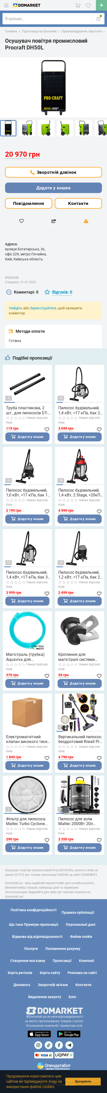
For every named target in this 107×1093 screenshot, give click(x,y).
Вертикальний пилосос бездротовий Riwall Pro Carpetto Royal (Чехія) (80, 741)
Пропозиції (62, 961)
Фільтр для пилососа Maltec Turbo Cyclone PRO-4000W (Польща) (26, 824)
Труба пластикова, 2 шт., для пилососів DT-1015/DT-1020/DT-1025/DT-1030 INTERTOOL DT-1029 (27, 410)
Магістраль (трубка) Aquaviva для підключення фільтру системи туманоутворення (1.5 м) (26, 658)
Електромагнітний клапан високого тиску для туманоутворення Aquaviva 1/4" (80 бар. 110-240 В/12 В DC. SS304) (28, 741)
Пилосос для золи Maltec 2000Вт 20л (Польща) (75, 824)
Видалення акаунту (44, 997)
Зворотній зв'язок (53, 985)
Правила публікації (78, 912)
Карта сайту (50, 973)
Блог (72, 997)
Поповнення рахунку (62, 949)
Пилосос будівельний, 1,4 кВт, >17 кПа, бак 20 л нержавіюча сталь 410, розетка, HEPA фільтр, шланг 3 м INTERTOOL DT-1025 (80, 410)
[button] (57, 1087)
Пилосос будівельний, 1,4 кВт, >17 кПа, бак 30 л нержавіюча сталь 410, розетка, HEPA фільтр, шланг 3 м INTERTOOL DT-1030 (28, 576)
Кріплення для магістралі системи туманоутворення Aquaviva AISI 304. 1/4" (79, 658)
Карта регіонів (20, 973)
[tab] (22, 292)
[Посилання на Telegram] (69, 1045)
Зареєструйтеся (43, 308)
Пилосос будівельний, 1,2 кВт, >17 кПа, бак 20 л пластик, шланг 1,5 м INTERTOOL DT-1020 (80, 576)
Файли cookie (81, 937)
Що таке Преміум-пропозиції (33, 925)
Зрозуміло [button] (83, 1081)
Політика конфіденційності (34, 910)
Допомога (21, 985)
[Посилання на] (38, 1045)
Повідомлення (28, 203)
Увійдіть (15, 308)
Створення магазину (27, 961)
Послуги (31, 949)
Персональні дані (80, 925)
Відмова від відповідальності (37, 937)
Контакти (78, 203)
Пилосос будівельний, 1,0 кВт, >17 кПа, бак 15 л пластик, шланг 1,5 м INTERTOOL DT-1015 (28, 493)
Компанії (86, 961)
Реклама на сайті (82, 973)
